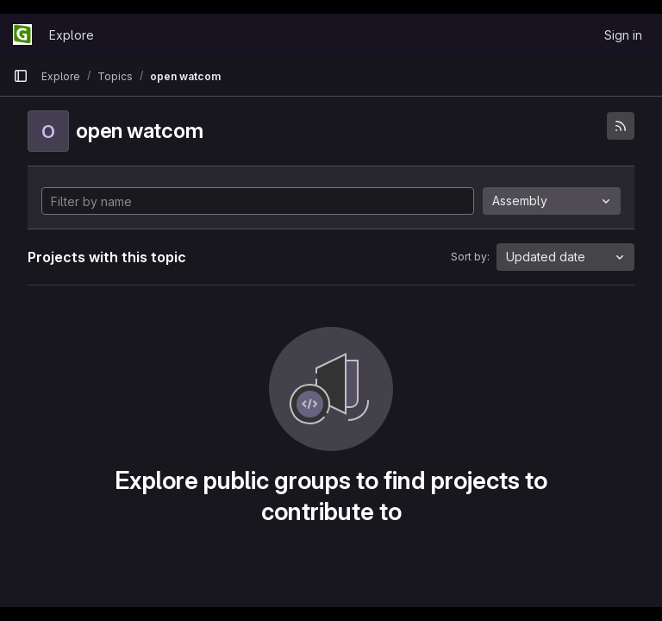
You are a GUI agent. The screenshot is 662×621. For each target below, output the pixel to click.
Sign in (623, 35)
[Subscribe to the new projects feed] (620, 126)
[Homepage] (22, 34)
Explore (71, 35)
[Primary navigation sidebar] (20, 76)
